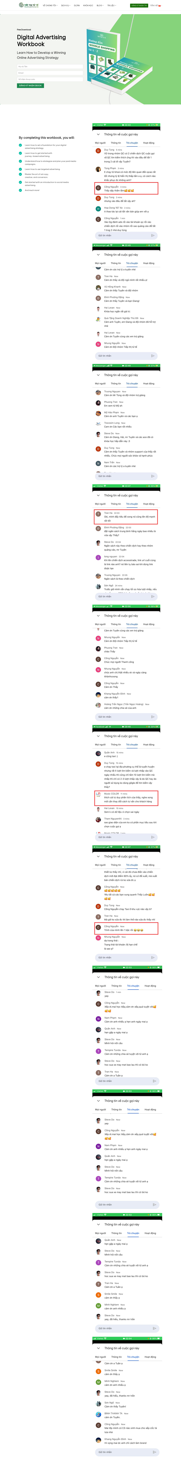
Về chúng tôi (50, 5)
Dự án (77, 5)
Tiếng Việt (156, 5)
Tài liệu (111, 5)
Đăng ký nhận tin (139, 6)
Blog (100, 5)
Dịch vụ (65, 5)
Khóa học (88, 5)
